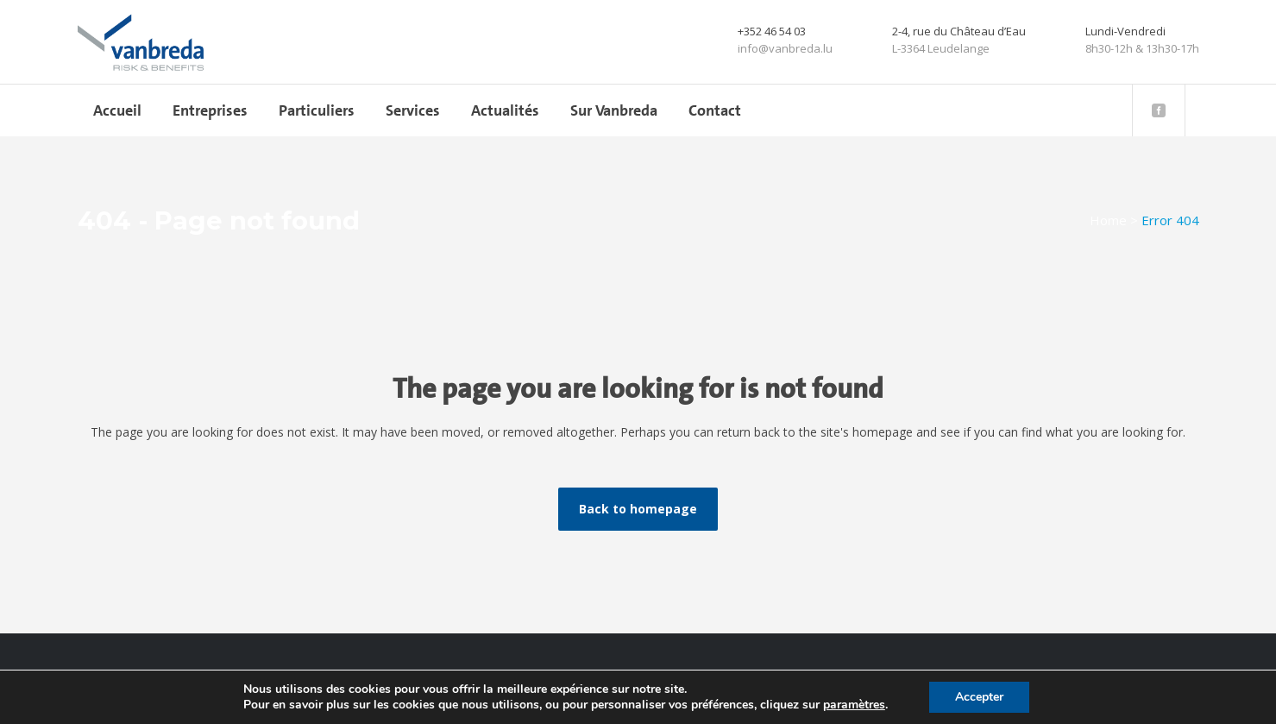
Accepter (979, 697)
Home (1108, 220)
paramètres (854, 705)
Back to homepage (638, 509)
